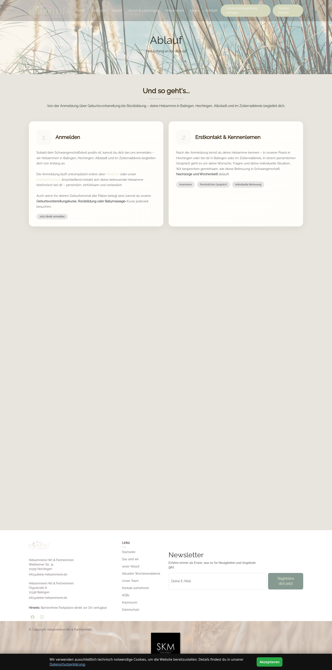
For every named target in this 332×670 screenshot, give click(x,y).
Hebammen (174, 10)
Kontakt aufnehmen (135, 588)
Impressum (129, 602)
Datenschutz (130, 609)
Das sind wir (130, 559)
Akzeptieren (269, 662)
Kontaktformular (48, 180)
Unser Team (130, 580)
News (194, 10)
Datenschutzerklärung (67, 664)
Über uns (98, 10)
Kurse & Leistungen (144, 10)
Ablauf (117, 10)
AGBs (125, 595)
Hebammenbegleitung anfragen (241, 10)
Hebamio (112, 174)
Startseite (128, 551)
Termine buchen (283, 10)
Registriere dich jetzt (285, 581)
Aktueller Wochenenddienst (141, 573)
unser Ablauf (131, 566)
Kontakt (211, 10)
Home (80, 10)
